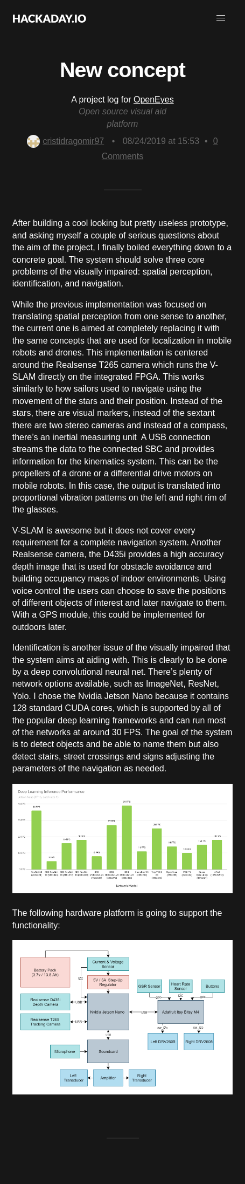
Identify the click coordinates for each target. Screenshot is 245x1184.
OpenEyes (154, 99)
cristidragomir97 (65, 141)
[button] (220, 18)
